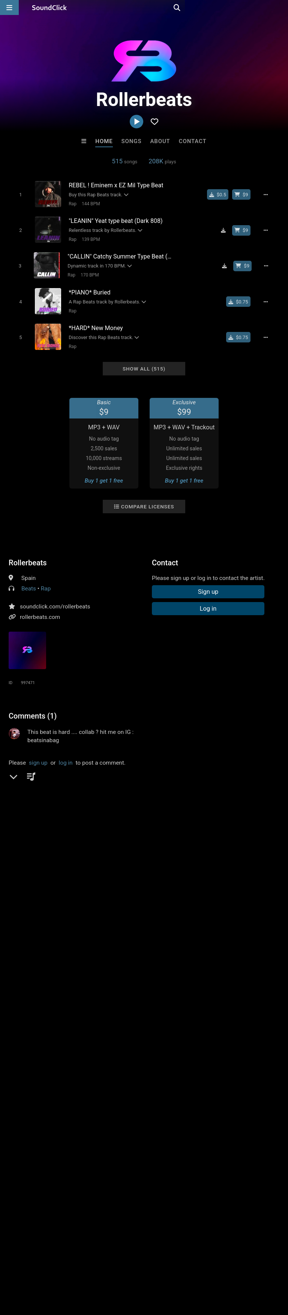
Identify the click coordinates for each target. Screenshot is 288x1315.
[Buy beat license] (245, 194)
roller (212, 815)
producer (171, 802)
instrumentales (245, 815)
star (65, 815)
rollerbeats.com (40, 609)
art (193, 802)
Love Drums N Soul (113, 1140)
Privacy (179, 1270)
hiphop (35, 802)
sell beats (22, 815)
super (100, 815)
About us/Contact (66, 1270)
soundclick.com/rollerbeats (55, 598)
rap (55, 802)
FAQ (31, 1270)
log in (65, 755)
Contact (193, 141)
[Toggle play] (17, 194)
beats (147, 802)
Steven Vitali (236, 1140)
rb (91, 802)
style (48, 815)
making (41, 829)
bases (18, 829)
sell (137, 815)
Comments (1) (33, 708)
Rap (70, 203)
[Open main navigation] (9, 7)
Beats (28, 580)
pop (15, 802)
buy (81, 815)
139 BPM (88, 237)
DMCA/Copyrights (139, 1270)
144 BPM (88, 203)
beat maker (162, 815)
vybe (120, 815)
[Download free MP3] (227, 228)
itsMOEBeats (51, 1140)
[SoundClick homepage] (49, 7)
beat (251, 802)
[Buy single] (221, 194)
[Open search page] (280, 7)
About (160, 141)
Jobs (102, 1270)
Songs (132, 141)
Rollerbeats (28, 554)
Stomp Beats (175, 1140)
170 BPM (87, 271)
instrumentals (221, 802)
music (74, 802)
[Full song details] (269, 194)
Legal (202, 1270)
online (191, 815)
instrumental (116, 802)
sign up (38, 755)
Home (103, 141)
